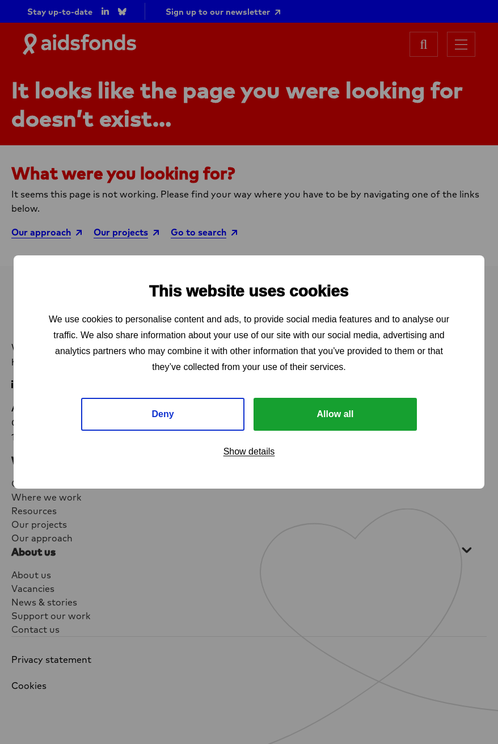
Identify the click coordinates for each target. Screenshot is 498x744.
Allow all (335, 414)
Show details (249, 451)
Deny (162, 414)
